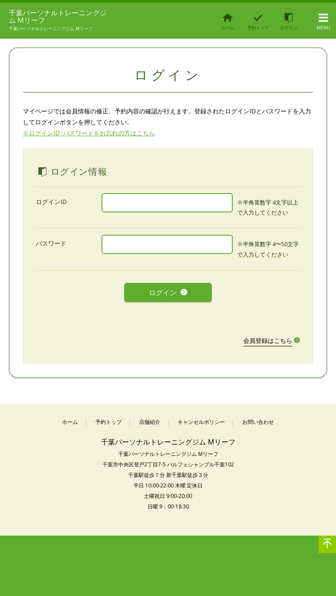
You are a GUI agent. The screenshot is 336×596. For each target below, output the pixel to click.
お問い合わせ (258, 422)
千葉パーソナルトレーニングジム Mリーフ (54, 19)
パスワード (51, 249)
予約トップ (108, 422)
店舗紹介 (149, 422)
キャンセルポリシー (201, 422)
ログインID (51, 207)
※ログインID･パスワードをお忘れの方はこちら (89, 138)
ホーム (70, 422)
